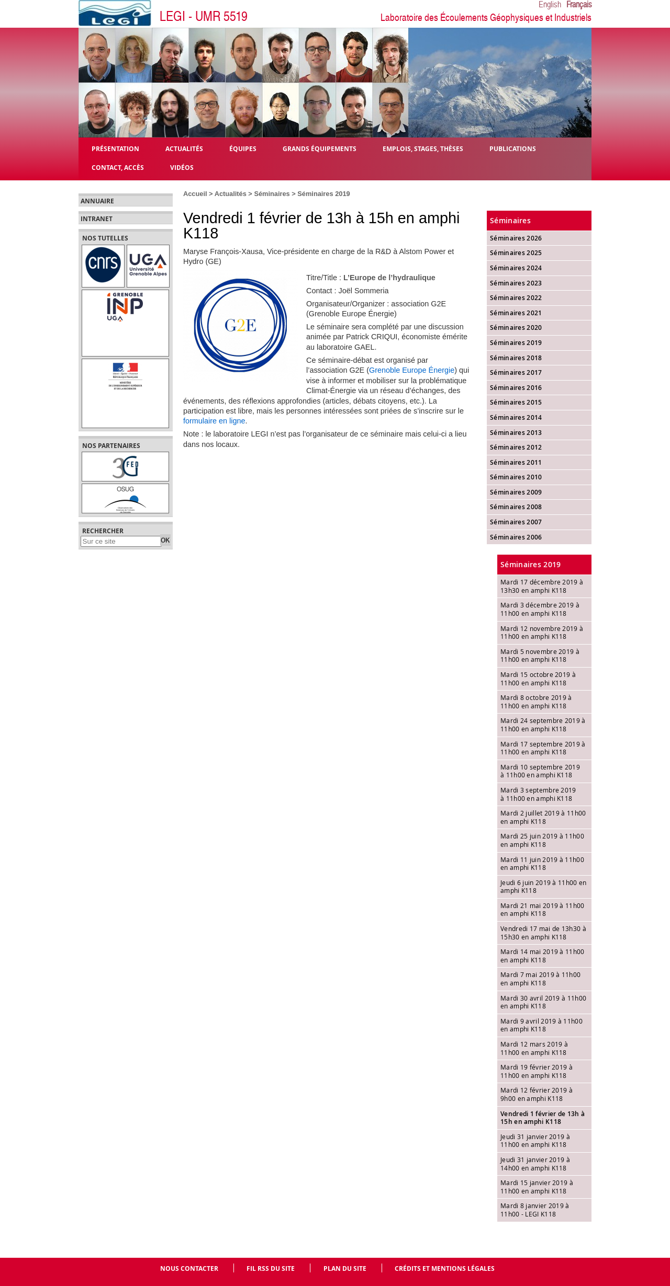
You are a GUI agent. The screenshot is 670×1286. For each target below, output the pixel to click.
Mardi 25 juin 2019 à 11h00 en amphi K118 (542, 840)
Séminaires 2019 (323, 194)
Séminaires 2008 (516, 506)
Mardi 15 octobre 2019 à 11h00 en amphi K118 (538, 678)
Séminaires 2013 (516, 432)
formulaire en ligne (214, 421)
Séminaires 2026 (516, 238)
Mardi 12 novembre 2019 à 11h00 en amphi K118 (541, 632)
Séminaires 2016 (516, 387)
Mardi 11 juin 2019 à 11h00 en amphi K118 (542, 863)
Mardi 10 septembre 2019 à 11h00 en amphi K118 (540, 771)
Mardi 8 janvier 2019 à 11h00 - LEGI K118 (535, 1209)
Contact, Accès (118, 167)
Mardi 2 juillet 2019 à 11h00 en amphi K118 (543, 817)
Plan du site (344, 1268)
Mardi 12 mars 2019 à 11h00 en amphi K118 (534, 1048)
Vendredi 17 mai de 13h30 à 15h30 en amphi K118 (543, 932)
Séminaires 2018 (516, 357)
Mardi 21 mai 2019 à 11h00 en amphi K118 (542, 909)
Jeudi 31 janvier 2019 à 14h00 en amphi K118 (535, 1163)
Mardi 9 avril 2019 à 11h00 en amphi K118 (541, 1025)
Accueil (195, 194)
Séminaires (271, 194)
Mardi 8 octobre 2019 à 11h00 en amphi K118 (536, 701)
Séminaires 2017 (516, 372)
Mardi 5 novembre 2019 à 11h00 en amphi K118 (539, 655)
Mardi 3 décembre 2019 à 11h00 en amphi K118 (539, 609)
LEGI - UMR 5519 (204, 16)
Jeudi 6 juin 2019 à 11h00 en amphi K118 (543, 886)
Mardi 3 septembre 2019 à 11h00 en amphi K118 (538, 794)
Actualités (231, 194)
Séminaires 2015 (516, 402)
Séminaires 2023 (516, 283)
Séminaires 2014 (516, 417)
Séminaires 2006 (516, 537)
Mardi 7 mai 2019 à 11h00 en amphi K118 (540, 978)
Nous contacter (189, 1268)
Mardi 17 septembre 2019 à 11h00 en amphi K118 (543, 748)
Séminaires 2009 (516, 492)
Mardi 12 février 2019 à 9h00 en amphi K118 (536, 1094)
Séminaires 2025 (516, 252)
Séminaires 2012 (516, 447)
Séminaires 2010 (516, 477)
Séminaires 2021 (516, 312)
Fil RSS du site (271, 1268)
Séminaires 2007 (516, 522)
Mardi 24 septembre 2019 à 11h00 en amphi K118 (543, 724)
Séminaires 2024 (516, 267)
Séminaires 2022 (516, 297)
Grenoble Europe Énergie (411, 370)
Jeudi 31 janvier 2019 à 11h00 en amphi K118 (535, 1140)
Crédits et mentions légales (445, 1268)
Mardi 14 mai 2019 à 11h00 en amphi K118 (542, 955)
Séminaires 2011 (516, 462)
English (550, 5)
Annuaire (97, 201)
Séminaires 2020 (516, 327)
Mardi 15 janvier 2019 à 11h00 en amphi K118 (536, 1186)
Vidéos (182, 167)
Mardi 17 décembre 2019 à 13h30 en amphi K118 (541, 586)
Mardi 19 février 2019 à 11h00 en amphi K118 (536, 1071)
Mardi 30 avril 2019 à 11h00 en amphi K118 (543, 1002)
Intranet (97, 219)
